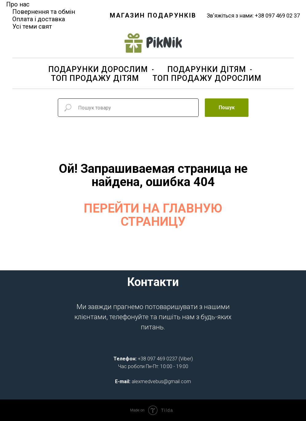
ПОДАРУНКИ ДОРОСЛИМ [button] (99, 69)
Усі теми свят (32, 26)
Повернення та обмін (43, 11)
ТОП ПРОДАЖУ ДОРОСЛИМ (207, 78)
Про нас (18, 4)
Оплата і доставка (38, 19)
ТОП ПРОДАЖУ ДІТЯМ (95, 78)
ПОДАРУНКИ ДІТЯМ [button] (207, 69)
